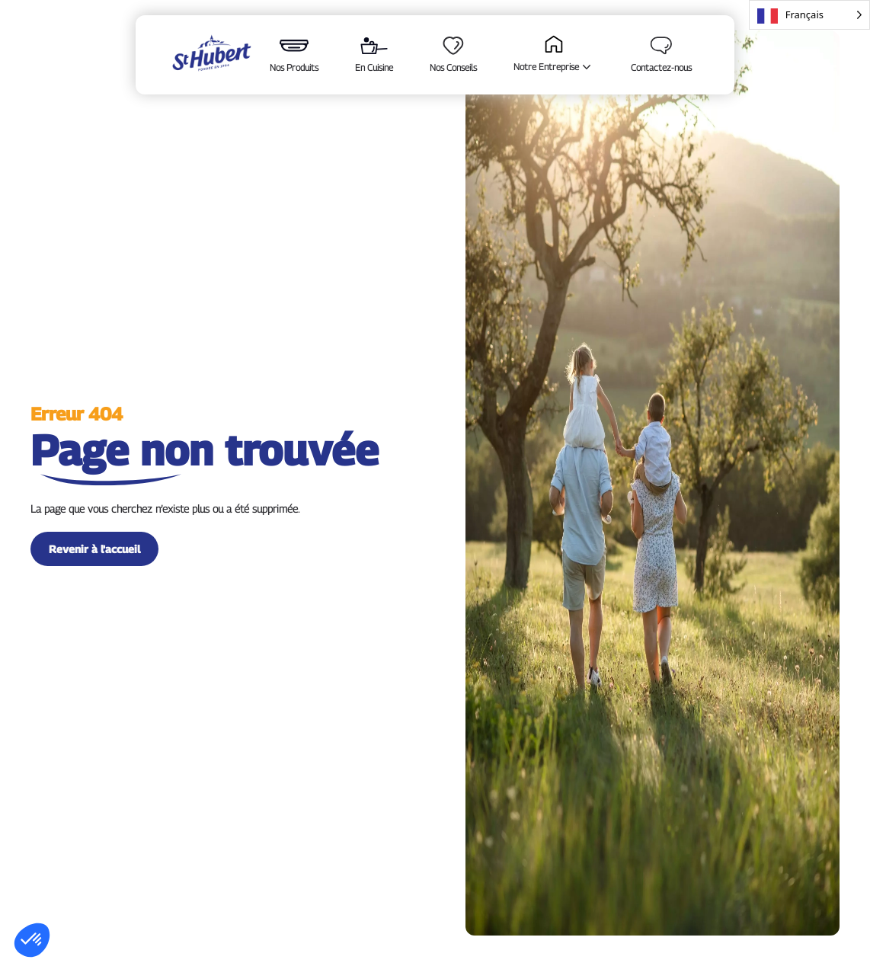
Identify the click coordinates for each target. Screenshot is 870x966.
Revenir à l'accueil (94, 548)
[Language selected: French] (809, 15)
